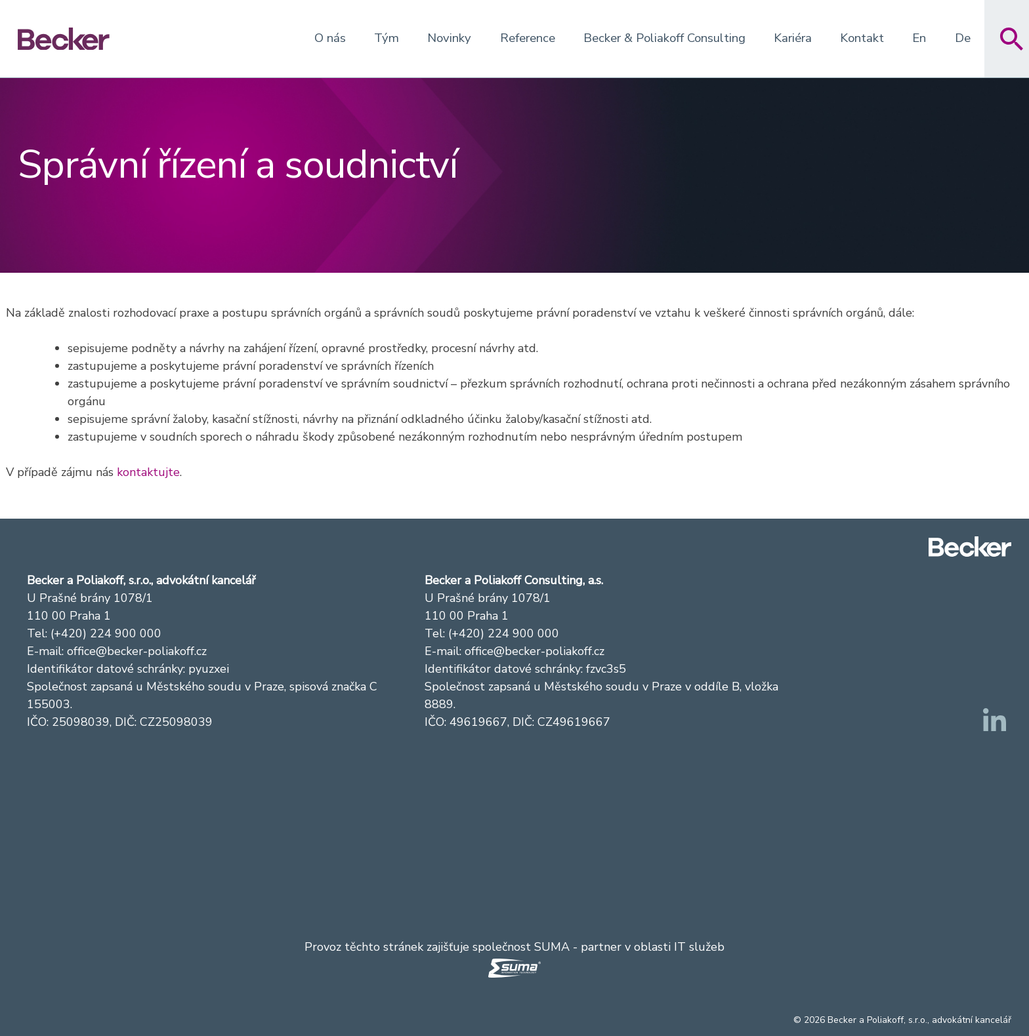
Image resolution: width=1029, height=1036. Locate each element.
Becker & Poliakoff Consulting (664, 38)
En (919, 38)
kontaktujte (148, 472)
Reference (527, 38)
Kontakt (862, 38)
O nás (330, 38)
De (963, 38)
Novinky (449, 38)
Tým (386, 38)
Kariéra (793, 38)
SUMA (552, 947)
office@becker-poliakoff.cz (137, 651)
